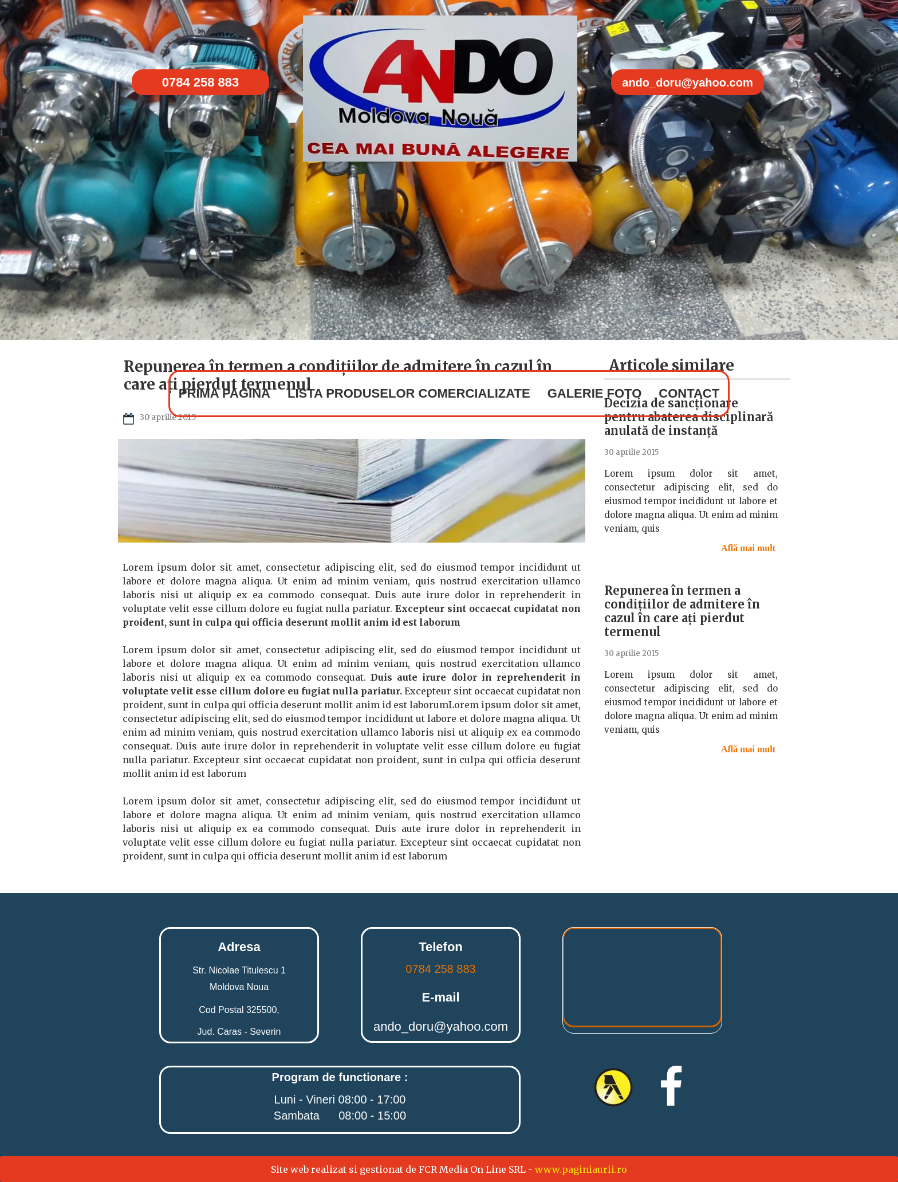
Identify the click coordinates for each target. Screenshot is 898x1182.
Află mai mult (749, 548)
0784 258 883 (440, 969)
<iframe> (642, 980)
